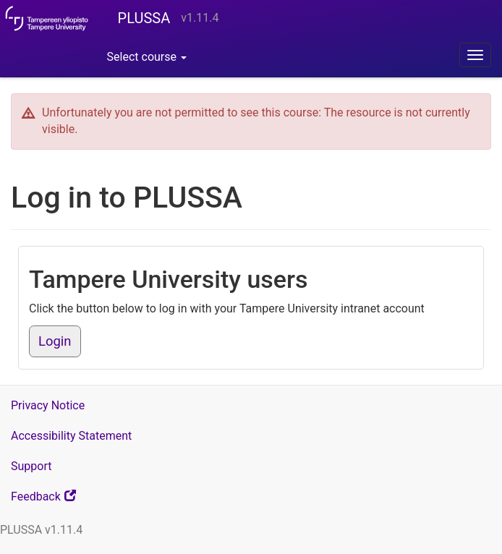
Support (31, 466)
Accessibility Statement (71, 436)
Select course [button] (147, 57)
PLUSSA (144, 18)
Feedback (62, 500)
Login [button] (55, 341)
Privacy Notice (48, 405)
